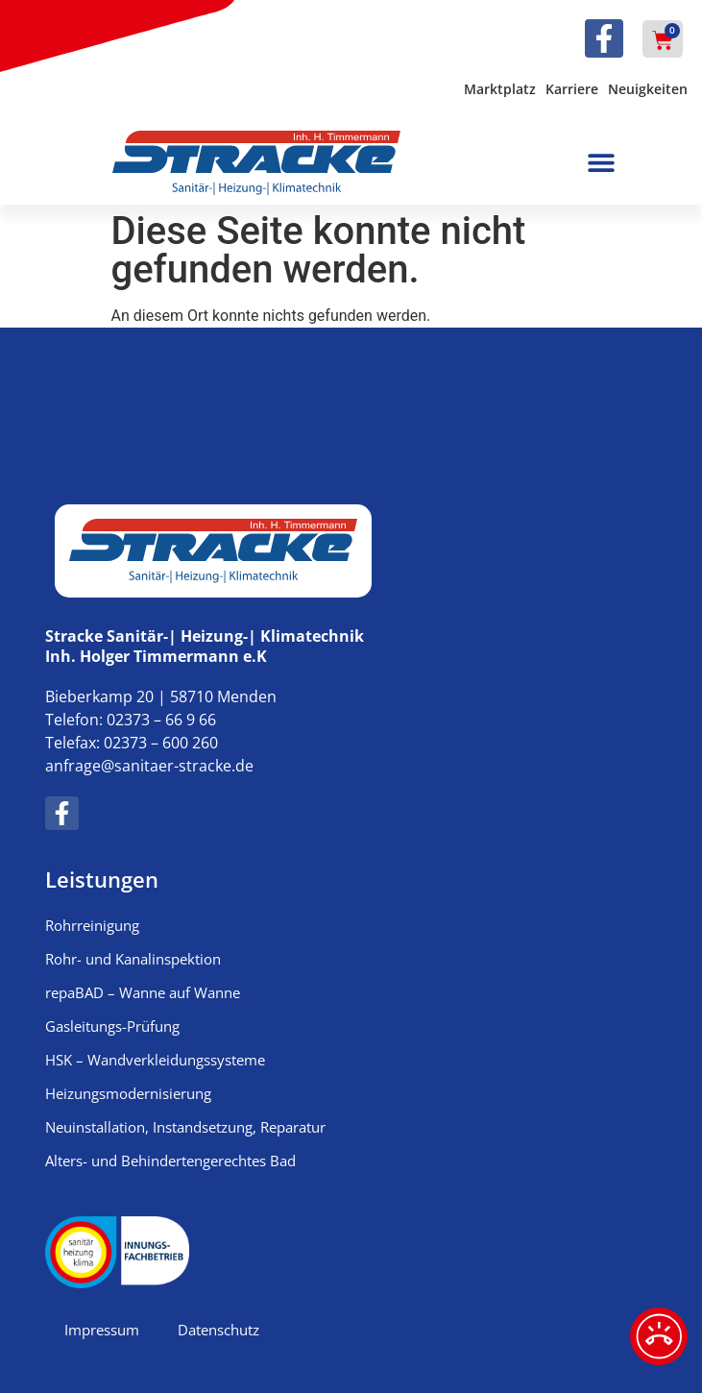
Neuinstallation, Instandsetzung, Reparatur (185, 1126)
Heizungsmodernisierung (128, 1093)
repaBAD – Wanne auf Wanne (142, 992)
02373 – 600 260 (161, 742)
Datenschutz (218, 1329)
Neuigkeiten (648, 89)
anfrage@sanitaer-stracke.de (149, 765)
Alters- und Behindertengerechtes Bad (170, 1160)
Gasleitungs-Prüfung (112, 1026)
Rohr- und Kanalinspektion (133, 958)
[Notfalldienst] (659, 1336)
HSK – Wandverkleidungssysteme (155, 1059)
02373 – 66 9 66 (161, 719)
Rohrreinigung (92, 925)
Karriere (571, 89)
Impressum (101, 1329)
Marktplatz (500, 89)
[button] (601, 162)
